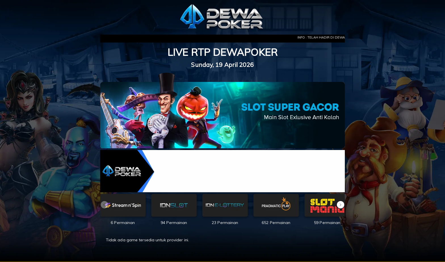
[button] (340, 204)
